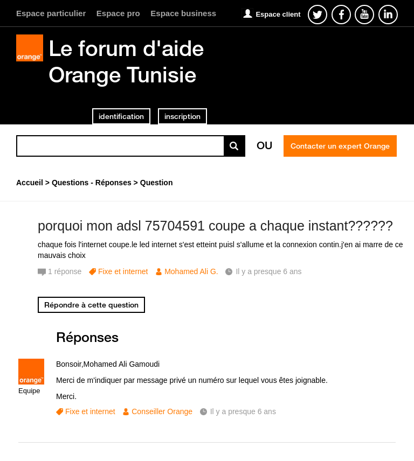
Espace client (278, 14)
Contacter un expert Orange (340, 146)
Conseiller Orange (162, 411)
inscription (182, 116)
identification (121, 116)
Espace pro (118, 13)
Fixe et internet (123, 271)
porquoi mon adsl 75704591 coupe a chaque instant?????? (215, 225)
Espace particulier (51, 13)
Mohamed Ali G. (191, 271)
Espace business (183, 13)
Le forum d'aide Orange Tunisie (126, 61)
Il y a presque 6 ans (243, 411)
